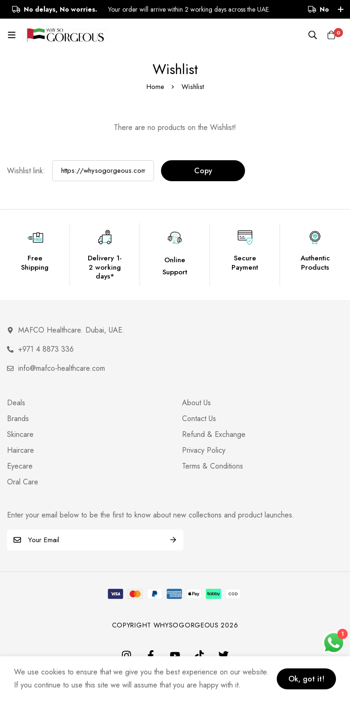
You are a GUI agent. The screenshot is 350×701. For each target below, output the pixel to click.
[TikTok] (199, 655)
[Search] (312, 35)
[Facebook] (151, 655)
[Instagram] (126, 655)
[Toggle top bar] (340, 9)
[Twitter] (223, 655)
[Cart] (331, 35)
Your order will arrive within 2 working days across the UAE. (159, 9)
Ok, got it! (306, 679)
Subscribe (172, 540)
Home (155, 87)
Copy (203, 170)
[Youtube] (175, 655)
